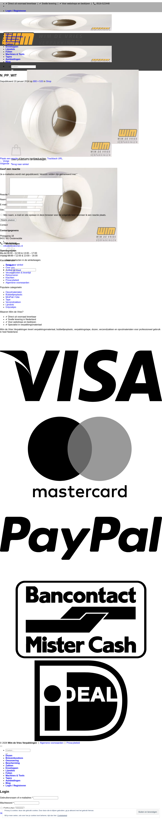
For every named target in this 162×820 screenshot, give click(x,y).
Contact (9, 268)
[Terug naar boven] (1, 749)
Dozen (9, 34)
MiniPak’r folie (13, 300)
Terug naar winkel (20, 164)
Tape (8, 303)
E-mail (3, 208)
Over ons (10, 271)
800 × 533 (38, 81)
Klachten (10, 281)
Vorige (4, 161)
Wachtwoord (7, 806)
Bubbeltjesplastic (14, 298)
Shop (48, 81)
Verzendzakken (13, 305)
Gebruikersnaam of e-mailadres (16, 801)
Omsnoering (12, 39)
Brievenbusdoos (14, 36)
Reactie (4, 198)
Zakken (9, 44)
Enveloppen (12, 46)
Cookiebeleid (62, 816)
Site (2, 213)
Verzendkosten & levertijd (18, 276)
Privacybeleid (12, 283)
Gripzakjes (11, 310)
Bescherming (13, 41)
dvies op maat (14, 273)
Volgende (6, 163)
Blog (8, 62)
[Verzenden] (12, 70)
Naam (3, 203)
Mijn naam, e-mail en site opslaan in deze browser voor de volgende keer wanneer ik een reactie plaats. (54, 218)
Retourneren (12, 278)
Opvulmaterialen (14, 295)
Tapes (9, 57)
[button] (16, 11)
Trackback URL (55, 158)
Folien (9, 52)
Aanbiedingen (13, 59)
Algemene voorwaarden (17, 286)
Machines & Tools (15, 54)
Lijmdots (10, 49)
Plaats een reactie (9, 158)
